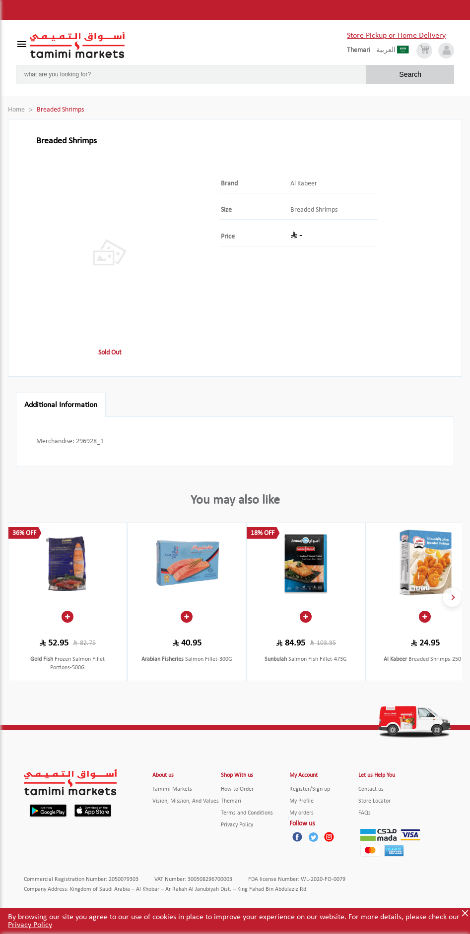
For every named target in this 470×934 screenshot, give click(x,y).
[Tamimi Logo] (77, 45)
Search (410, 74)
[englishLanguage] (361, 51)
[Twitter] (313, 837)
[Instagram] (329, 837)
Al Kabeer (303, 183)
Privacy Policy (30, 925)
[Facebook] (297, 837)
